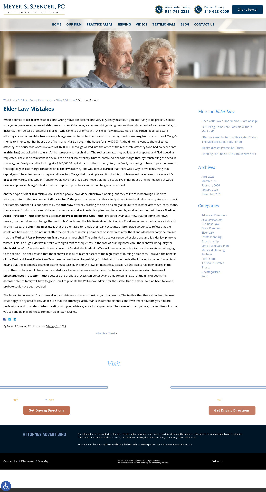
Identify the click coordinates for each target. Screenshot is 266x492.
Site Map (43, 463)
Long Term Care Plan (215, 246)
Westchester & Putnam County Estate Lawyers (29, 100)
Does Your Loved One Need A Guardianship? (230, 121)
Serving (124, 25)
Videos (141, 25)
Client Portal (245, 9)
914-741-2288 (174, 9)
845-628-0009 (213, 9)
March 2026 (209, 181)
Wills (204, 276)
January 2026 (210, 190)
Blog (184, 25)
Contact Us (204, 25)
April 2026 (208, 176)
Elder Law (69, 100)
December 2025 (211, 194)
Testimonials (163, 25)
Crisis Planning (211, 228)
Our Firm (74, 25)
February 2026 (211, 185)
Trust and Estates (213, 263)
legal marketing (135, 465)
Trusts (206, 267)
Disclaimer (27, 463)
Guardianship (210, 241)
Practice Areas (99, 25)
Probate (207, 254)
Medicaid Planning (213, 250)
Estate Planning (212, 237)
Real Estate (209, 259)
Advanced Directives (214, 215)
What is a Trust (105, 333)
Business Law (210, 224)
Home (56, 25)
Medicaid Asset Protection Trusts (223, 148)
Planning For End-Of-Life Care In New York (229, 154)
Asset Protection (212, 220)
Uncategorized (211, 272)
